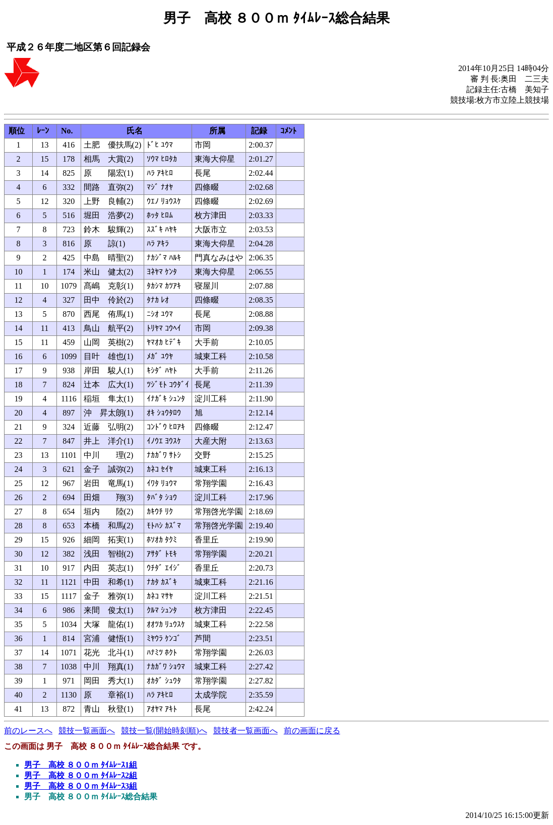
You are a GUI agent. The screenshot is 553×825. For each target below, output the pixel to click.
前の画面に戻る (312, 730)
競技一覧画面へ (86, 730)
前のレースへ (28, 730)
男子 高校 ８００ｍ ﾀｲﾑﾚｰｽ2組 (80, 775)
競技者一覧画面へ (245, 730)
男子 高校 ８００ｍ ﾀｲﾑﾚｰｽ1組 (80, 765)
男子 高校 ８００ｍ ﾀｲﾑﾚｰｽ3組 (80, 786)
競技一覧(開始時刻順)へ (164, 730)
